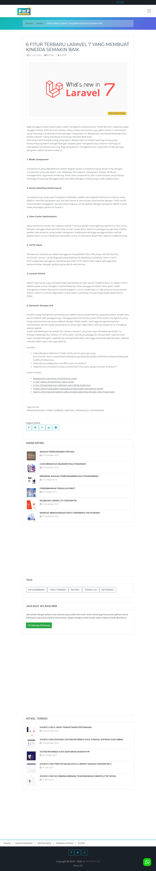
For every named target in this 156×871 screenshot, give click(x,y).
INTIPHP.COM (93, 861)
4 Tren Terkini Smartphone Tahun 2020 (53, 381)
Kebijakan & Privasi (64, 843)
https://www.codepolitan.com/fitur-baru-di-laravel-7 (60, 363)
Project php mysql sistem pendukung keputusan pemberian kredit (68, 388)
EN (122, 2)
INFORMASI (108, 589)
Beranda (29, 23)
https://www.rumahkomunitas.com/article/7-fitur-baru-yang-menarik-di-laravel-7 (75, 366)
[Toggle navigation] (149, 11)
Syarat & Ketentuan (24, 843)
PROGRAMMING (36, 589)
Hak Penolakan (44, 843)
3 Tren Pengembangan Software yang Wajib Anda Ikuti (62, 385)
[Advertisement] (78, 553)
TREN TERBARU (58, 589)
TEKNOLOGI (91, 589)
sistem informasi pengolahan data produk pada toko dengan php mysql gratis (74, 391)
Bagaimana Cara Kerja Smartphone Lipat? (55, 378)
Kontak (81, 843)
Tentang (7, 843)
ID (118, 2)
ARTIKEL (75, 589)
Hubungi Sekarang (39, 625)
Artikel (40, 23)
